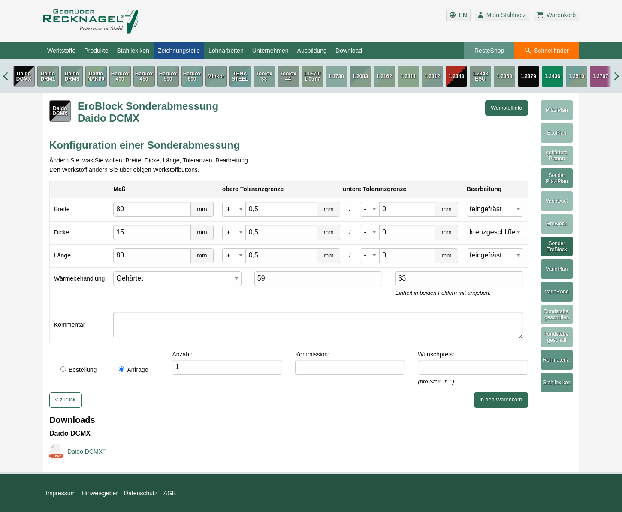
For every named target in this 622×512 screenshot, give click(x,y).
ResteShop (489, 50)
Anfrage (133, 369)
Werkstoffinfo (506, 108)
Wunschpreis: (436, 354)
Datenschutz (140, 493)
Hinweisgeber (100, 493)
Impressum (60, 493)
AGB (169, 493)
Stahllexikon (133, 50)
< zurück (65, 400)
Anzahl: (182, 354)
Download (348, 50)
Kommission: (312, 354)
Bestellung (78, 369)
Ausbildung (312, 50)
